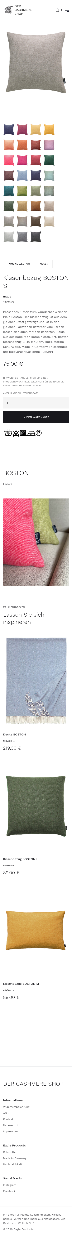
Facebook (9, 1191)
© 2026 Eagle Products (18, 1229)
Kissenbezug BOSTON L (20, 859)
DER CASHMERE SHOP (33, 1083)
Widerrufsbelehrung (16, 1106)
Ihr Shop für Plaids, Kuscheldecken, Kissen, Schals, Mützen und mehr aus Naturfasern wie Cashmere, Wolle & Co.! (34, 1219)
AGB (5, 1112)
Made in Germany (14, 1158)
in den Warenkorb (36, 417)
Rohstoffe (9, 1152)
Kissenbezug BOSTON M (21, 983)
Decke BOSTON (14, 734)
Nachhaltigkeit (12, 1164)
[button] (67, 10)
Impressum (10, 1131)
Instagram (9, 1184)
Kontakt (8, 1119)
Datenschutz (11, 1125)
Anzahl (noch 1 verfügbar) (34, 386)
